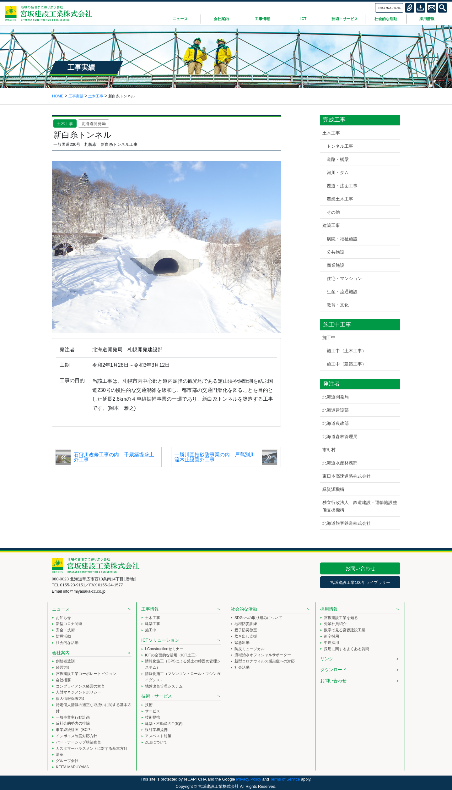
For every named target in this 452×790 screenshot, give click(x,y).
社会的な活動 (67, 642)
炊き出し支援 (245, 636)
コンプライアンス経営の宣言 (80, 686)
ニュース (61, 609)
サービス (152, 711)
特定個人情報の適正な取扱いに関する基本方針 (93, 708)
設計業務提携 (156, 729)
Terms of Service (285, 779)
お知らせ (63, 618)
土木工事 (65, 123)
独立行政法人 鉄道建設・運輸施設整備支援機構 (359, 506)
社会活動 (242, 667)
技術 (149, 705)
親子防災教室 (245, 630)
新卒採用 (331, 636)
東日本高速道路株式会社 (346, 476)
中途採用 (331, 642)
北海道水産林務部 (340, 462)
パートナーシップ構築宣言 (78, 742)
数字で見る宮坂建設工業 (344, 630)
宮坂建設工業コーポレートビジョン (86, 674)
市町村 (329, 449)
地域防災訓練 (245, 624)
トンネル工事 (340, 146)
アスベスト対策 (158, 736)
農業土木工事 (340, 198)
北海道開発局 (93, 123)
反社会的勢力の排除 (73, 723)
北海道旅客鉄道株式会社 (346, 523)
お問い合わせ (360, 568)
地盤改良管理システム (164, 686)
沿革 (59, 754)
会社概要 (63, 680)
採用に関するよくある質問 (346, 649)
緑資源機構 (333, 489)
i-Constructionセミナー (164, 649)
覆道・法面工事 (342, 185)
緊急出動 (242, 642)
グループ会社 (67, 761)
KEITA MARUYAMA (72, 767)
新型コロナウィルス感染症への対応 (264, 661)
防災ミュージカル (249, 649)
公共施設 (335, 252)
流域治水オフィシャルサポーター (262, 655)
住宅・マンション (344, 278)
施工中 (329, 337)
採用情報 (329, 609)
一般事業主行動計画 (73, 717)
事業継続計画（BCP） (75, 729)
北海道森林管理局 (340, 436)
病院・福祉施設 (342, 238)
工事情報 (150, 609)
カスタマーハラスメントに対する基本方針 (91, 748)
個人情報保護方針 (71, 698)
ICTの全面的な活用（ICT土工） (172, 655)
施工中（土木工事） (346, 350)
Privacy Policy (248, 779)
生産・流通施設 (342, 291)
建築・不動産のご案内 (164, 723)
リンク (326, 658)
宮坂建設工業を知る (341, 618)
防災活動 (63, 636)
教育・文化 (338, 304)
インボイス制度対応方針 (76, 736)
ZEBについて (156, 742)
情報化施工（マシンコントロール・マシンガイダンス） (182, 677)
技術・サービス (156, 696)
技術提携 (152, 717)
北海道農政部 (335, 423)
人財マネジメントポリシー (78, 692)
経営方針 (63, 667)
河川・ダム (338, 172)
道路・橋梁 (338, 159)
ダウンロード (333, 669)
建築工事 (331, 225)
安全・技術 (65, 630)
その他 (333, 212)
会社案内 (61, 652)
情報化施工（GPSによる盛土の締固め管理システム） (183, 664)
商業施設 (335, 265)
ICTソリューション (160, 640)
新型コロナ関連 (69, 624)
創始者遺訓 (65, 661)
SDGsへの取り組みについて (258, 618)
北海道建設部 (335, 410)
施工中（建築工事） (346, 363)
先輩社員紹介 (335, 624)
